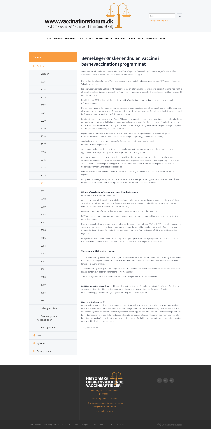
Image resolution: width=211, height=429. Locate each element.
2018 (43, 136)
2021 (43, 112)
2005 (43, 238)
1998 (43, 292)
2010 (43, 198)
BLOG (39, 335)
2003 (43, 253)
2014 (43, 167)
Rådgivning (120, 38)
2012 (43, 183)
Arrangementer (104, 38)
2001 (43, 269)
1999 (43, 284)
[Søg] (162, 15)
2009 (43, 206)
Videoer (45, 73)
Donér (132, 38)
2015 (43, 159)
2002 (43, 261)
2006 (43, 230)
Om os (140, 38)
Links (162, 38)
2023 (43, 97)
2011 (43, 191)
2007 (43, 222)
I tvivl (49, 38)
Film (91, 38)
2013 (43, 175)
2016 (43, 152)
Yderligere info (48, 327)
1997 (43, 300)
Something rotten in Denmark (104, 398)
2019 (43, 128)
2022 (43, 105)
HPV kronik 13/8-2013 (105, 411)
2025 (43, 81)
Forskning (70, 38)
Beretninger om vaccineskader (47, 318)
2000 (43, 277)
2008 (43, 214)
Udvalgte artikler (49, 308)
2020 (43, 120)
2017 (43, 144)
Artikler (82, 38)
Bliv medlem (151, 38)
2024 (43, 89)
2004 (43, 245)
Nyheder (58, 38)
